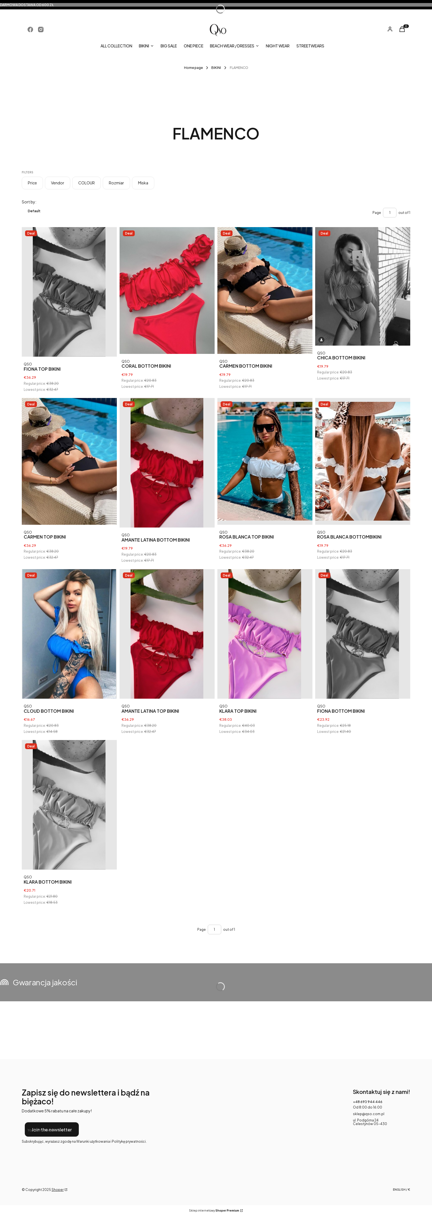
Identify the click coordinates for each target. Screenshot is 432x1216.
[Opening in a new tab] (30, 29)
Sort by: (29, 201)
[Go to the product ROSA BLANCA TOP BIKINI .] (264, 461)
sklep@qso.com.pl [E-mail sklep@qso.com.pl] (368, 1114)
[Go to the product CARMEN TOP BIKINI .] (69, 461)
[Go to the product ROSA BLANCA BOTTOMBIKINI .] (362, 461)
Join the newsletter (52, 1129)
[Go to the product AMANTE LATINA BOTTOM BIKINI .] (167, 463)
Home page (193, 67)
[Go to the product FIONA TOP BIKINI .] (69, 292)
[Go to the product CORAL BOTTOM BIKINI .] (167, 290)
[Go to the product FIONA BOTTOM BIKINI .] (362, 634)
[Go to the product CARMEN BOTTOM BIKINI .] (264, 290)
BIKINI (216, 67)
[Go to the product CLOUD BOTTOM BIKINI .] (69, 634)
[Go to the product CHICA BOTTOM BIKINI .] (362, 286)
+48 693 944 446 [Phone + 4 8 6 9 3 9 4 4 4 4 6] (367, 1102)
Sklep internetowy (214, 1210)
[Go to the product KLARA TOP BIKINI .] (264, 634)
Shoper (58, 1190)
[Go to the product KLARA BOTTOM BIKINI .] (69, 805)
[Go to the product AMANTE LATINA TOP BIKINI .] (167, 634)
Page (376, 212)
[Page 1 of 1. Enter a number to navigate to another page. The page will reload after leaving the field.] (389, 212)
